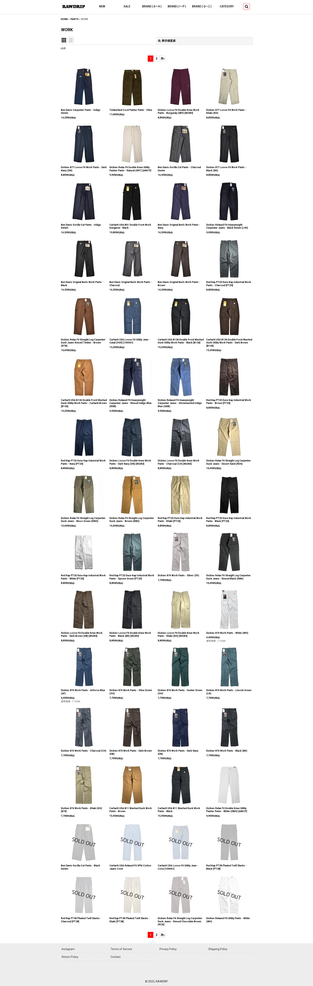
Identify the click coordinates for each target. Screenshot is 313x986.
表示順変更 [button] (167, 40)
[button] (246, 6)
